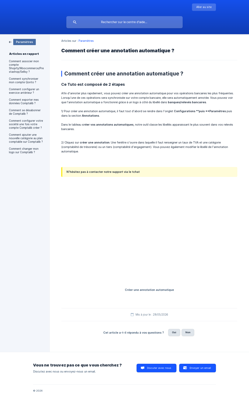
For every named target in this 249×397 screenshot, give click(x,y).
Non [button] (187, 332)
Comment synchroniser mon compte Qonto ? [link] (23, 80)
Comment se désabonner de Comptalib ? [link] (25, 112)
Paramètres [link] (86, 40)
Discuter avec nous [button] (159, 367)
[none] (204, 7)
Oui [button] (174, 332)
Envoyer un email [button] (200, 367)
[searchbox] (124, 22)
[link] (22, 42)
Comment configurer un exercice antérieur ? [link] (24, 91)
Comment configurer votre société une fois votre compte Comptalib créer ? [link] (26, 124)
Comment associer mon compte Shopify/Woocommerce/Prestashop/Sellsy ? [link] (26, 66)
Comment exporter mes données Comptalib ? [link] (24, 101)
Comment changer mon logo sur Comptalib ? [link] (24, 150)
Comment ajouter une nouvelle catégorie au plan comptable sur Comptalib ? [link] (26, 138)
